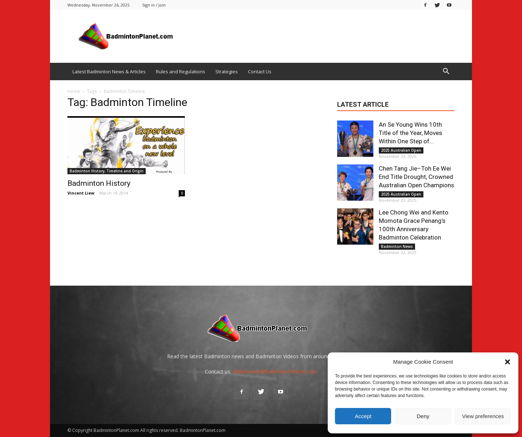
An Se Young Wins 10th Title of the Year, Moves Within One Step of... (410, 133)
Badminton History (98, 183)
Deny (423, 416)
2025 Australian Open (401, 150)
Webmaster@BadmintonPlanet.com (275, 371)
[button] (507, 361)
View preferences (483, 416)
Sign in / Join (154, 5)
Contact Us (260, 71)
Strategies (226, 71)
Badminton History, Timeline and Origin (107, 170)
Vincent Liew (80, 193)
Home (73, 91)
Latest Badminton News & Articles (109, 71)
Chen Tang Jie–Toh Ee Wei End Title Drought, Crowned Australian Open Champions (416, 177)
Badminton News (397, 246)
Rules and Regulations (180, 71)
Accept (363, 416)
